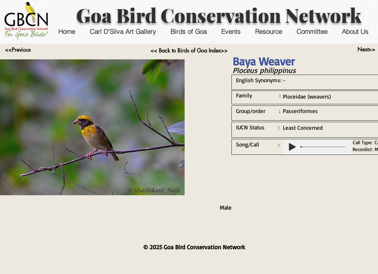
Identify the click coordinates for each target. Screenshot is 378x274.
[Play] (292, 147)
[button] (231, 31)
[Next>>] (366, 49)
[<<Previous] (18, 50)
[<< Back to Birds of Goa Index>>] (189, 51)
